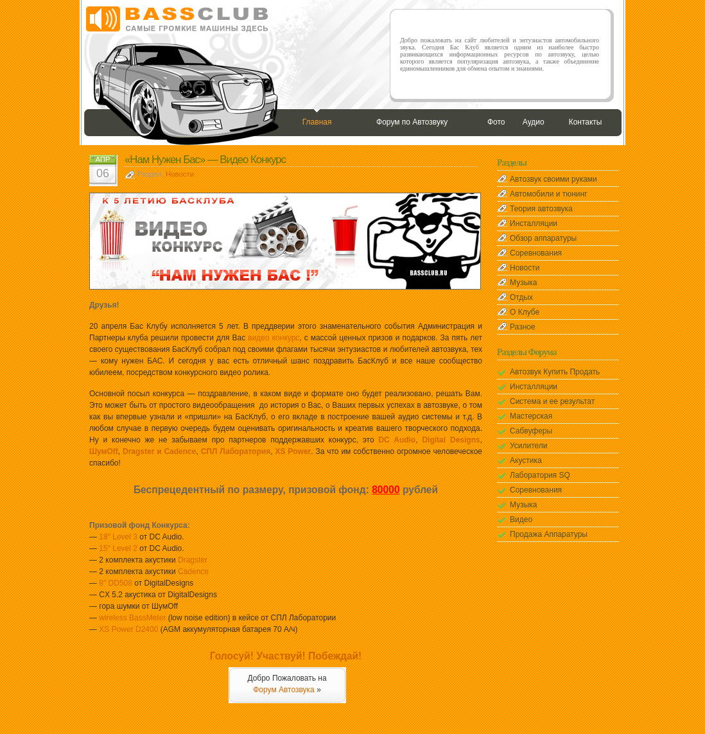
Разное (522, 326)
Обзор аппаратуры (543, 238)
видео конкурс (273, 337)
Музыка (523, 282)
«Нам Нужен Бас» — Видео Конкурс (205, 159)
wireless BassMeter (132, 617)
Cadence (193, 571)
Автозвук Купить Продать (555, 371)
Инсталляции (533, 223)
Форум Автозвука (284, 689)
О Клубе (524, 312)
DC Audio (396, 439)
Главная (317, 122)
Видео (521, 519)
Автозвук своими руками (553, 179)
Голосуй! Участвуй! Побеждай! (286, 656)
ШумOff (103, 451)
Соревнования (536, 253)
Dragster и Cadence (159, 451)
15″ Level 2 (118, 548)
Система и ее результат (552, 401)
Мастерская (531, 416)
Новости (180, 174)
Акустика (526, 460)
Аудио (533, 122)
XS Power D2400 (128, 629)
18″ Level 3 (118, 536)
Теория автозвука (541, 208)
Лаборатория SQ (540, 475)
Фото (496, 122)
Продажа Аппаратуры (549, 534)
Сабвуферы (531, 430)
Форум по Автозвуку (412, 122)
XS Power (293, 451)
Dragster (192, 559)
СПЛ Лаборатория (235, 451)
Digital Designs (451, 439)
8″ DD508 (115, 583)
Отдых (521, 297)
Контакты (585, 122)
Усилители (529, 445)
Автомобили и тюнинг (549, 193)
